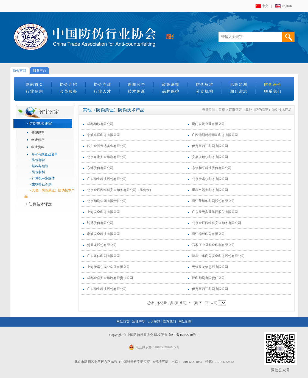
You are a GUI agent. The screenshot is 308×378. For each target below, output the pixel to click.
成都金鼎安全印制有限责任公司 (110, 278)
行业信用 (34, 91)
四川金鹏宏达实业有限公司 (107, 146)
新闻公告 (136, 84)
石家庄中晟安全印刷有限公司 (213, 245)
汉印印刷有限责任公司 (208, 278)
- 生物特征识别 (41, 184)
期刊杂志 (239, 91)
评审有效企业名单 (44, 154)
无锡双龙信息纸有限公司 (210, 267)
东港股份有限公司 (100, 168)
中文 (265, 6)
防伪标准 (205, 84)
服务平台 (39, 71)
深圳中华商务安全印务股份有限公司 (218, 256)
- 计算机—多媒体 (42, 178)
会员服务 (68, 91)
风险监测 (239, 84)
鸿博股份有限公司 (100, 223)
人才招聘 (154, 322)
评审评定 (235, 110)
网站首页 (34, 84)
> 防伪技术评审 (39, 124)
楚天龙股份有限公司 (102, 245)
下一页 (204, 303)
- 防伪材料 (37, 172)
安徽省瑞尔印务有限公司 (210, 157)
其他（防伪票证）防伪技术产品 (268, 110)
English (287, 6)
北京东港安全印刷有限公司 (107, 157)
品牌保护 (171, 91)
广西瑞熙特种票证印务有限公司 (215, 135)
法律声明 (138, 322)
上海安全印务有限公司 (103, 212)
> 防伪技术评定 (39, 204)
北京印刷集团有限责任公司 (107, 201)
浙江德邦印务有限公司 (208, 234)
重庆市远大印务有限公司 (210, 190)
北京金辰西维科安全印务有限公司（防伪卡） (120, 190)
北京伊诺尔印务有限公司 (210, 179)
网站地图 (185, 322)
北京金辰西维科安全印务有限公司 (216, 223)
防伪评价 (273, 84)
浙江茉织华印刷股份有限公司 (213, 201)
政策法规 (171, 84)
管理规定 (37, 133)
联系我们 (273, 91)
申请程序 (37, 140)
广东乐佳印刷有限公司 (103, 256)
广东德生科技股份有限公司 (107, 179)
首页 (222, 110)
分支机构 (205, 91)
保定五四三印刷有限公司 (210, 146)
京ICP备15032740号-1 (183, 335)
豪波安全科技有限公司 (103, 234)
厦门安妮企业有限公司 (208, 124)
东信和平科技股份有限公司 (211, 168)
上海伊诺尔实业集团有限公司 (108, 267)
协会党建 (102, 84)
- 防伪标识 (37, 160)
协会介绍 (68, 84)
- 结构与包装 (39, 166)
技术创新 (136, 91)
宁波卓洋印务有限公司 (103, 135)
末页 (213, 303)
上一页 (192, 303)
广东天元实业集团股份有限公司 (215, 212)
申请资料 (37, 147)
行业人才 (102, 91)
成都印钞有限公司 (100, 124)
